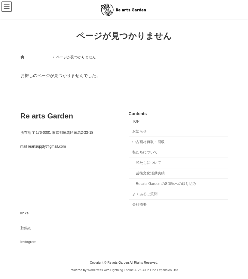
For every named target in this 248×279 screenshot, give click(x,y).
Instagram (28, 242)
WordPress (95, 269)
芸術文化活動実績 (150, 173)
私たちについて (145, 152)
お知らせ (139, 131)
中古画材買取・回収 (148, 142)
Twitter (25, 227)
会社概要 (139, 204)
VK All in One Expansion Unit (158, 269)
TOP (135, 121)
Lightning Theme (122, 269)
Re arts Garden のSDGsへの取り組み (166, 183)
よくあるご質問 (145, 194)
